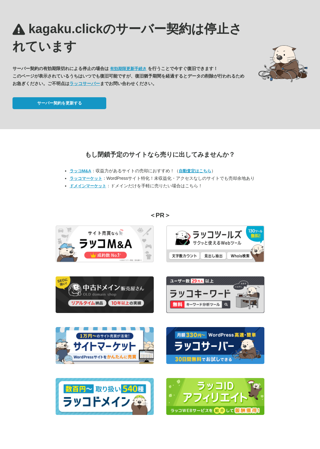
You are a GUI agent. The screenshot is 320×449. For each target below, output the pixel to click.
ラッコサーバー (84, 83)
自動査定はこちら (195, 171)
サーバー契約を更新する (59, 103)
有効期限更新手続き (128, 68)
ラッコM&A (80, 171)
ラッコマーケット (86, 178)
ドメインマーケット (88, 186)
